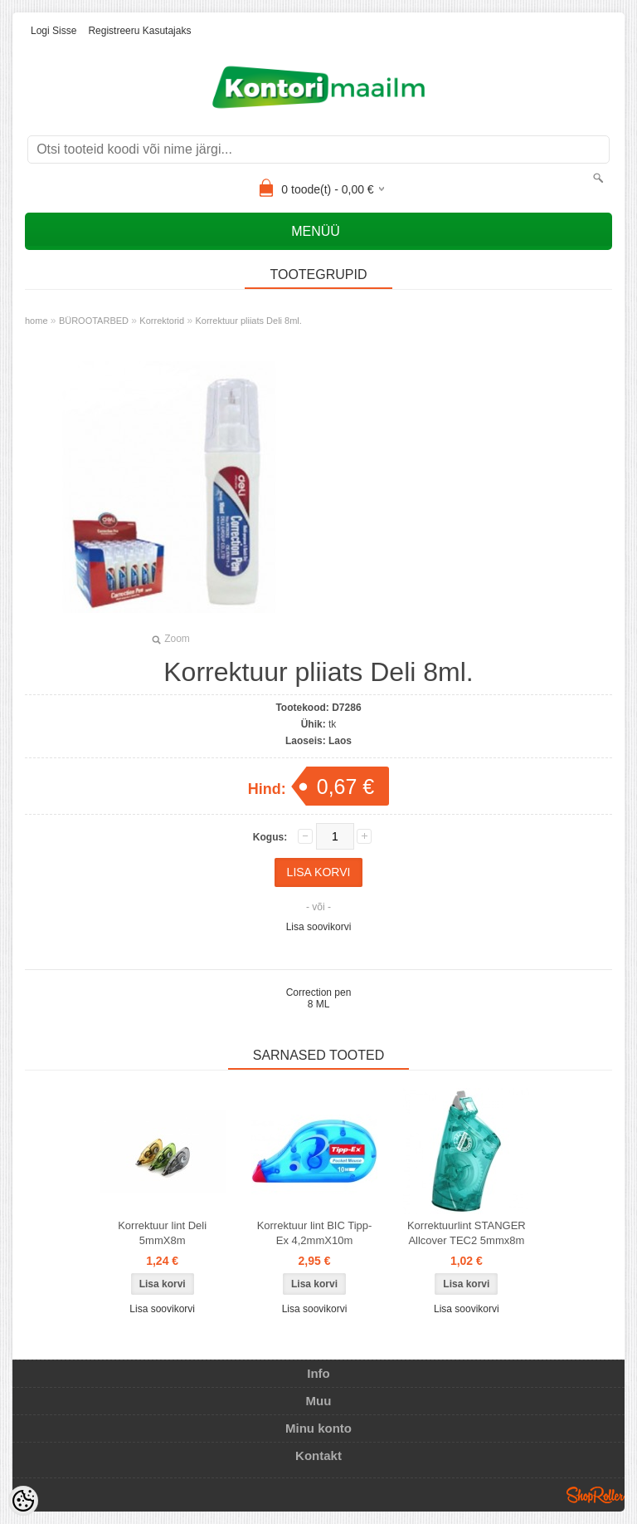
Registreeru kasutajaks (139, 31)
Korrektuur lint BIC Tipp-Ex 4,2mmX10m (314, 1233)
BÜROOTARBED (94, 321)
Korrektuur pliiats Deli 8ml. (249, 321)
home (36, 321)
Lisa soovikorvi (319, 927)
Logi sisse (53, 31)
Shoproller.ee (595, 1495)
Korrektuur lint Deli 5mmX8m (162, 1233)
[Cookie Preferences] (23, 1501)
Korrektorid (161, 321)
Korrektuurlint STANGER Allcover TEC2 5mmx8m (466, 1233)
